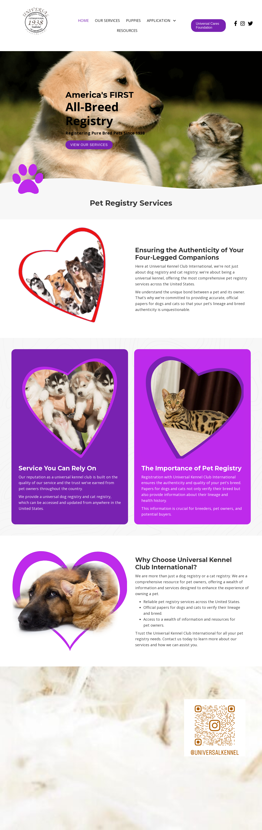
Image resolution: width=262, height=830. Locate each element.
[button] (174, 21)
